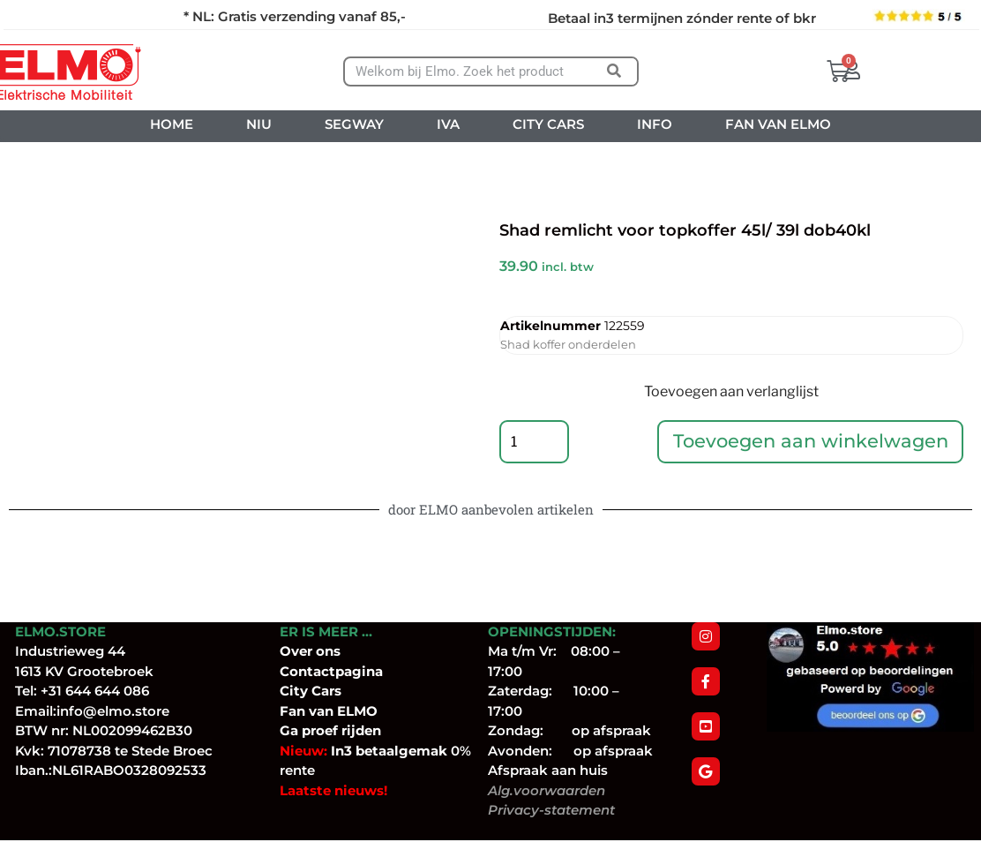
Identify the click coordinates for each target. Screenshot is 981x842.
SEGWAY (354, 124)
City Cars (310, 692)
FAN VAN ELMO (778, 124)
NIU (259, 124)
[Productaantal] (534, 442)
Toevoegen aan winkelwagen (810, 442)
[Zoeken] (614, 71)
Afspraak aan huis (548, 771)
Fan (292, 711)
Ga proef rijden (330, 732)
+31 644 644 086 (95, 692)
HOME (171, 124)
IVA (448, 124)
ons (328, 652)
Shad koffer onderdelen (568, 344)
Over (298, 652)
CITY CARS (548, 124)
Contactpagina (331, 672)
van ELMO (341, 711)
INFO (654, 124)
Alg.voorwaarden (546, 791)
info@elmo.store (112, 711)
